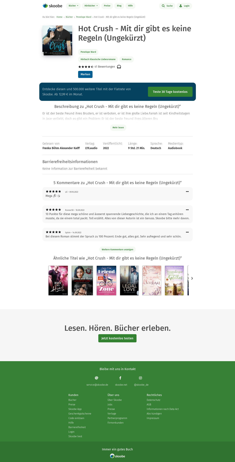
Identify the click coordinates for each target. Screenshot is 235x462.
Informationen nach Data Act (163, 409)
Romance (126, 59)
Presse (111, 409)
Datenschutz (153, 399)
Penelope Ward (83, 17)
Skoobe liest (75, 436)
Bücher (73, 5)
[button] (192, 278)
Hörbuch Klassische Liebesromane (98, 59)
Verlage (112, 413)
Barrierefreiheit (77, 427)
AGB (149, 404)
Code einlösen (76, 418)
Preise (107, 5)
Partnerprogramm (117, 418)
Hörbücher (90, 5)
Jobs (110, 404)
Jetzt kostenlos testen (117, 338)
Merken (85, 74)
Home (59, 17)
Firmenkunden (116, 422)
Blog (119, 5)
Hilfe (130, 5)
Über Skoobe (115, 399)
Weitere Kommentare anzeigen (117, 249)
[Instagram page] (141, 381)
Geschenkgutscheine (79, 413)
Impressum (153, 418)
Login (184, 5)
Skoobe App (75, 409)
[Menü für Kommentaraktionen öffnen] (187, 192)
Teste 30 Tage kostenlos (170, 92)
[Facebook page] (121, 381)
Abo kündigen (154, 413)
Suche (167, 5)
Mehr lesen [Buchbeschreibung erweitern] (118, 127)
